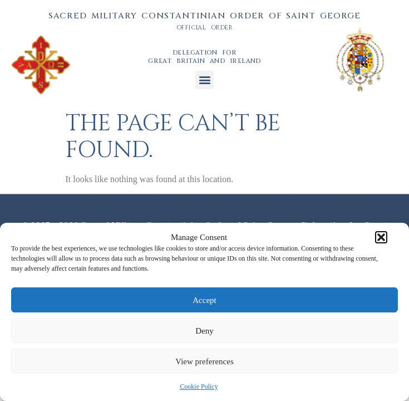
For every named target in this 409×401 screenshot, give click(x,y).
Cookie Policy (199, 386)
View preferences (204, 361)
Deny (204, 330)
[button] (381, 237)
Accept (204, 300)
